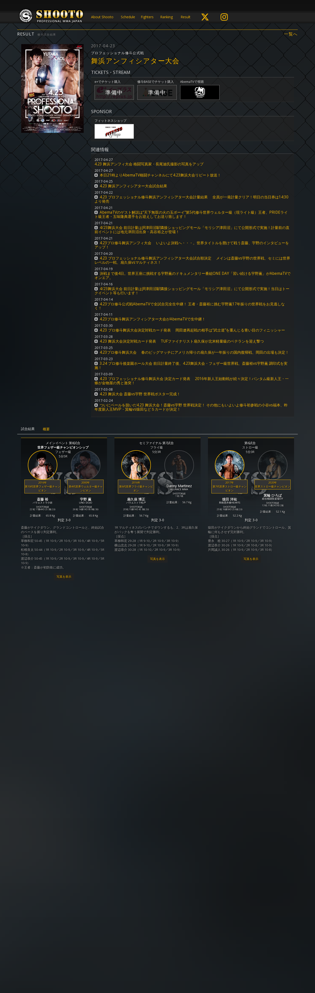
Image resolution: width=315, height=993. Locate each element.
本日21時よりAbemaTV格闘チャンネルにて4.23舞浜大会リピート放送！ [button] (160, 175)
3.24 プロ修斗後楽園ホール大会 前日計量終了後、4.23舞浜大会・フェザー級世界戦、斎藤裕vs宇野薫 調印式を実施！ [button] (190, 365)
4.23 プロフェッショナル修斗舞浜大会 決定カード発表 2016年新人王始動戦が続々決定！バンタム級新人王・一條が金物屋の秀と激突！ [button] (191, 380)
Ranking (166, 17)
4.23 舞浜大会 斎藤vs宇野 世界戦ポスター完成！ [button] (140, 394)
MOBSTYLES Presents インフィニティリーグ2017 (156, 744)
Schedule (128, 17)
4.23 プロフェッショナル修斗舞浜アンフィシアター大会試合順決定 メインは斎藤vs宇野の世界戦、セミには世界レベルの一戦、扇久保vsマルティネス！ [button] (192, 260)
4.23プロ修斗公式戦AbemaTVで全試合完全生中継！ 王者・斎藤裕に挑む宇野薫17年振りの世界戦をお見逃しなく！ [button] (189, 306)
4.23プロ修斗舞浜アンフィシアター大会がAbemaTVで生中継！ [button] (152, 319)
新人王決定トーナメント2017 (59, 893)
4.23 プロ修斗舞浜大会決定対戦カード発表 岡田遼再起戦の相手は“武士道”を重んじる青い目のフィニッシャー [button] (192, 330)
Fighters (147, 17)
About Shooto (102, 17)
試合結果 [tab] (28, 428)
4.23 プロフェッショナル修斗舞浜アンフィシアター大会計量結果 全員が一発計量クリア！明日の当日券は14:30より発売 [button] (191, 199)
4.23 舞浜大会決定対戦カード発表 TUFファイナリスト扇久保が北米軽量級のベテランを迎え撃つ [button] (182, 341)
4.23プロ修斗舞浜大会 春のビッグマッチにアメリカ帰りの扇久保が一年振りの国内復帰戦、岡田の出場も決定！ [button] (194, 352)
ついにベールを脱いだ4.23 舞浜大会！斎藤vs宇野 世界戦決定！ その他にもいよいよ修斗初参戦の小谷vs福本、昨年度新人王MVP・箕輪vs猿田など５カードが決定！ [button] (191, 407)
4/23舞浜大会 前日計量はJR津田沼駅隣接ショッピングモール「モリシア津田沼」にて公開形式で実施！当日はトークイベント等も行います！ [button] (191, 291)
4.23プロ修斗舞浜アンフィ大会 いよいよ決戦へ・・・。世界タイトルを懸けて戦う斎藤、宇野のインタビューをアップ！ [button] (191, 245)
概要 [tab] (46, 429)
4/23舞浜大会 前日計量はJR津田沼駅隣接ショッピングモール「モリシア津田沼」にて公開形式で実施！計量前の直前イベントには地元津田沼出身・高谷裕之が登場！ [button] (191, 229)
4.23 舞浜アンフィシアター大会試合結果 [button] (133, 186)
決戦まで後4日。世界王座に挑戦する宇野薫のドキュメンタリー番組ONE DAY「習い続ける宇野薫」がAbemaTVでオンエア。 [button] (192, 275)
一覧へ (291, 34)
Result (185, 17)
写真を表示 (64, 577)
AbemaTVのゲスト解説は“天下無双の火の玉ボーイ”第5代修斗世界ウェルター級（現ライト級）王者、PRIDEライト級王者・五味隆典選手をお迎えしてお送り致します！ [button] (191, 214)
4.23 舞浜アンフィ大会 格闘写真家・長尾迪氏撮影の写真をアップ (149, 164)
